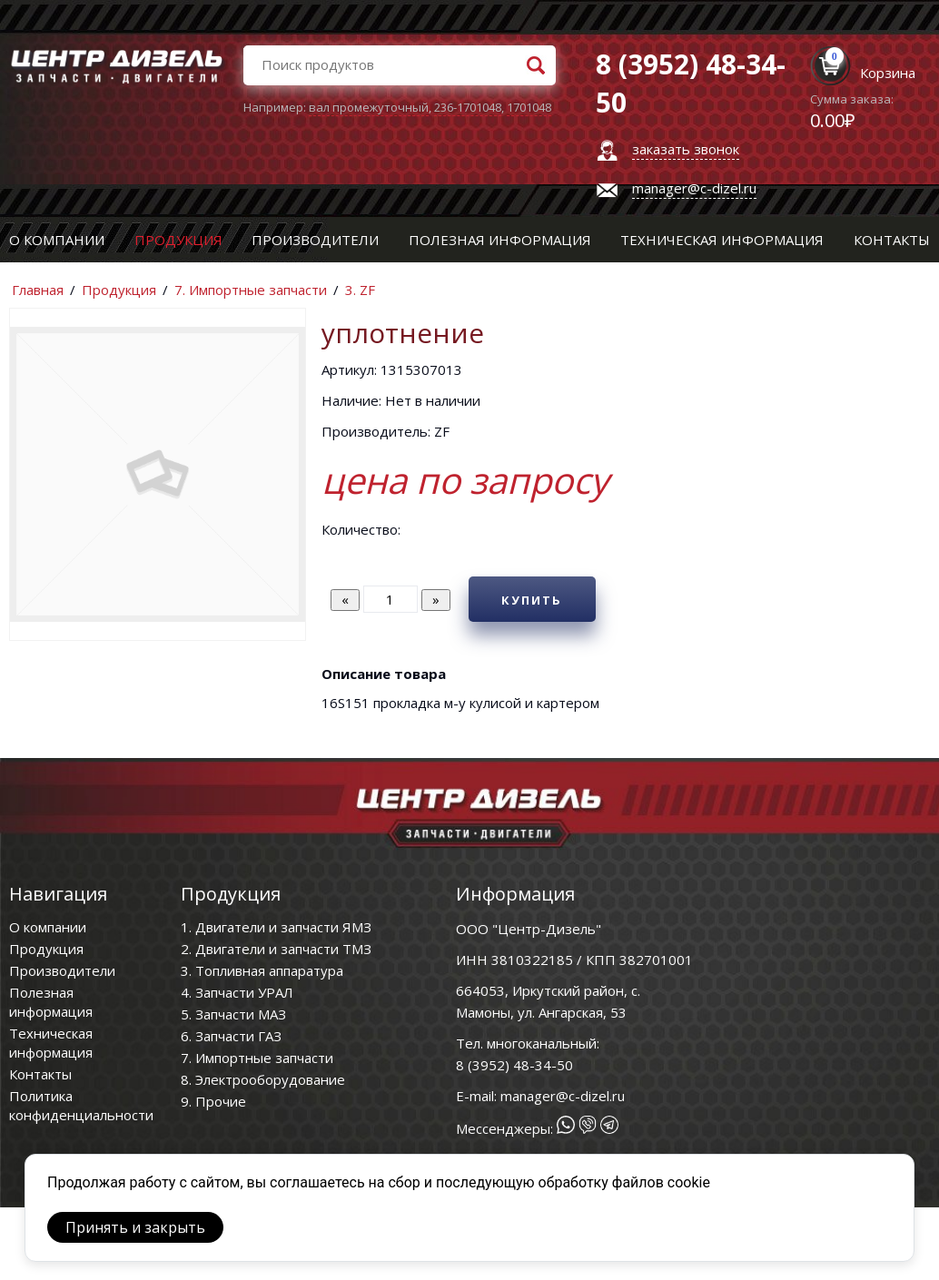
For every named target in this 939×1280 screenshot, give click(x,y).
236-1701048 (467, 107)
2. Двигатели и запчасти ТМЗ (276, 949)
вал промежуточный (369, 107)
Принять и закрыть (135, 1227)
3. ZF (360, 290)
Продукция (178, 240)
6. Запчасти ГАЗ (231, 1036)
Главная (38, 290)
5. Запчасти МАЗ (233, 1014)
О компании (56, 240)
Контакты (892, 240)
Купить (531, 600)
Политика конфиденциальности (81, 1105)
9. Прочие (213, 1101)
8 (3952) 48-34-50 (514, 1065)
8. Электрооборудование (263, 1079)
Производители (315, 240)
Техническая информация (722, 240)
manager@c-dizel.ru (694, 188)
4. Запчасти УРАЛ (237, 992)
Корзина (887, 73)
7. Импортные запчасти (250, 290)
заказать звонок (685, 149)
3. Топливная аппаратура (262, 970)
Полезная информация (500, 240)
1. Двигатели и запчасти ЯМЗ (276, 927)
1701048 (529, 107)
